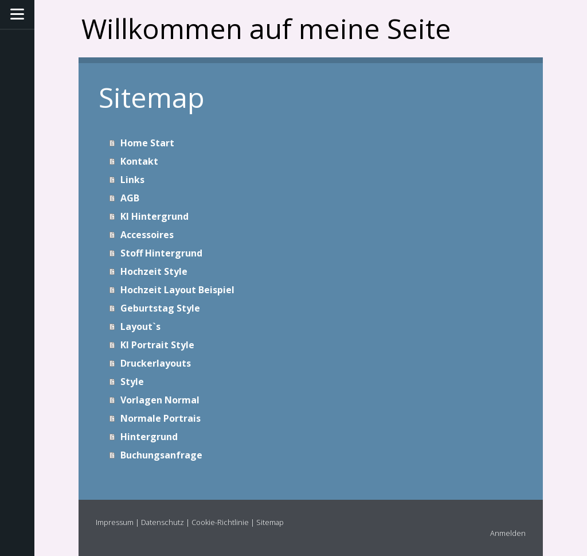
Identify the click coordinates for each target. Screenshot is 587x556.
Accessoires (147, 234)
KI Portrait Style (157, 345)
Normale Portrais (160, 418)
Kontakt (139, 161)
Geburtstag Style (160, 308)
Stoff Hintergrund (161, 253)
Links (132, 179)
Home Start (147, 143)
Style (132, 381)
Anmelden (508, 533)
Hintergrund (149, 436)
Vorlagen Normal (159, 400)
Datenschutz (162, 522)
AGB (129, 198)
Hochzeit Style (153, 271)
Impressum (115, 522)
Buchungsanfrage (161, 455)
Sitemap (270, 522)
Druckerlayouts (155, 363)
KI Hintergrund (154, 216)
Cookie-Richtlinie (220, 522)
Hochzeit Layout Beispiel (177, 289)
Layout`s (140, 326)
